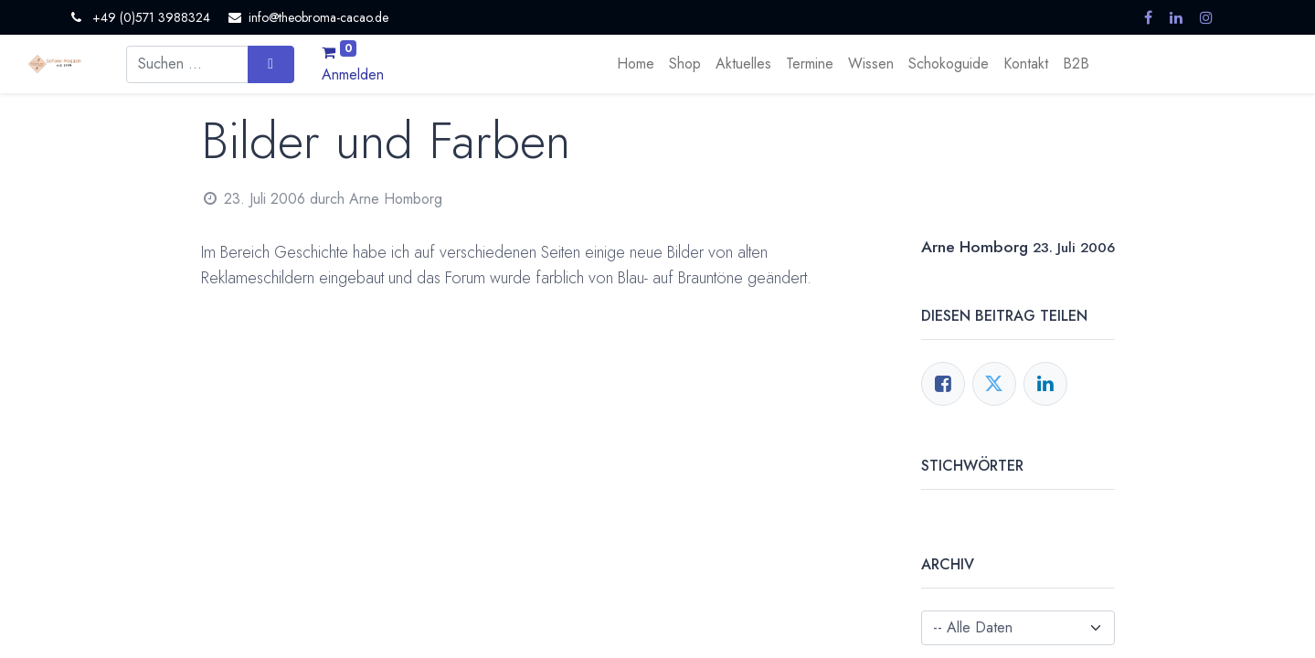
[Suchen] (271, 64)
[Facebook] (943, 384)
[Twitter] (994, 384)
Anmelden (353, 74)
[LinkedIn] (1045, 384)
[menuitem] (636, 64)
